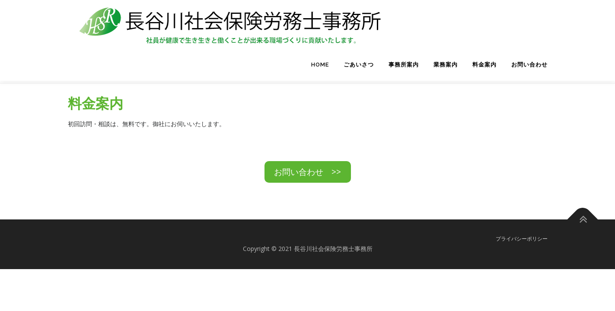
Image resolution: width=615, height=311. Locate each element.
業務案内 (445, 64)
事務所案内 (404, 64)
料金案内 (484, 64)
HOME (320, 64)
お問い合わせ (529, 64)
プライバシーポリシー (522, 236)
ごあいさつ (359, 64)
